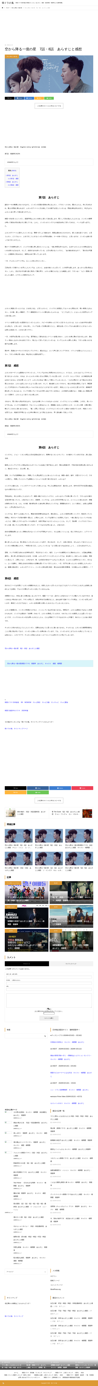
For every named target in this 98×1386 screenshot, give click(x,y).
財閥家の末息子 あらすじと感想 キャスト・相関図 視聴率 (71, 1140)
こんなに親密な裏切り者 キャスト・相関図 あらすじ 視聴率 (71, 1184)
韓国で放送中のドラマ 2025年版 (16, 710)
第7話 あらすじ (12, 175)
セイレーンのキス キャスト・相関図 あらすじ (67, 1103)
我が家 (56, 883)
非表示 (14, 170)
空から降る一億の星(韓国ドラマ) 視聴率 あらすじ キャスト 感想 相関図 (34, 663)
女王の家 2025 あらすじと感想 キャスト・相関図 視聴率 (71, 1318)
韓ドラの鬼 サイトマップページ (16, 728)
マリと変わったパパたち (13, 883)
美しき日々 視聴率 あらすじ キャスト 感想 (30, 1133)
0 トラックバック (71, 963)
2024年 (56, 907)
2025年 (11, 931)
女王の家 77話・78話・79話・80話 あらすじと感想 (69, 1311)
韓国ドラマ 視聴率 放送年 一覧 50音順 (80, 1375)
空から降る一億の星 (12, 56)
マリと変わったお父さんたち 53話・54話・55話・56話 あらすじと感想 (71, 1117)
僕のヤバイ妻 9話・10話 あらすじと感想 (28, 1217)
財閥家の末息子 (11, 907)
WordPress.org (55, 1289)
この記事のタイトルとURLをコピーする (49, 106)
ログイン (53, 1276)
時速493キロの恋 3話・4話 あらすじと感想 (29, 1163)
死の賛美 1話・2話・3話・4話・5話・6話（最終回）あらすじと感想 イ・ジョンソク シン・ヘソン (30, 1207)
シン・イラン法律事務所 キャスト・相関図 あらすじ (69, 1090)
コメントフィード (56, 1285)
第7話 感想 (13, 178)
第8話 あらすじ (12, 182)
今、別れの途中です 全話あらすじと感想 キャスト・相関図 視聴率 (71, 1220)
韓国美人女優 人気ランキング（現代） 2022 (48, 1375)
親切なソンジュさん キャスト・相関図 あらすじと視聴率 (70, 1149)
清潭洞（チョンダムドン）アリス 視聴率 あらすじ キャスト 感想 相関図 (71, 1208)
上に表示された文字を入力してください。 (49, 1011)
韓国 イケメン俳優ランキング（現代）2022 (17, 1375)
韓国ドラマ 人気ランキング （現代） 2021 (69, 1372)
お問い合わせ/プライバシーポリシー (29, 1377)
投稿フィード (55, 1280)
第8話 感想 (13, 185)
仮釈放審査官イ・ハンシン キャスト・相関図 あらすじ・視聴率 (71, 1171)
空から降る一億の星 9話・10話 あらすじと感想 (22, 648)
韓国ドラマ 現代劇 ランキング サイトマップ (36, 1372)
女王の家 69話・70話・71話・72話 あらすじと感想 (69, 1333)
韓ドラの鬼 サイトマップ (14, 1316)
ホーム (16, 1372)
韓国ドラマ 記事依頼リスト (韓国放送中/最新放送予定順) (62, 1377)
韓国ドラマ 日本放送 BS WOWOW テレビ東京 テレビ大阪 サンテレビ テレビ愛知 (36, 702)
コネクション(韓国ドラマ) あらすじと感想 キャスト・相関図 (71, 1159)
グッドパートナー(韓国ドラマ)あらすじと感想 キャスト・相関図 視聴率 (71, 1196)
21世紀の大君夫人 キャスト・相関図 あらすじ (67, 1042)
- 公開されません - (13, 980)
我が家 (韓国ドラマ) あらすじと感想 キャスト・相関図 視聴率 (71, 1129)
